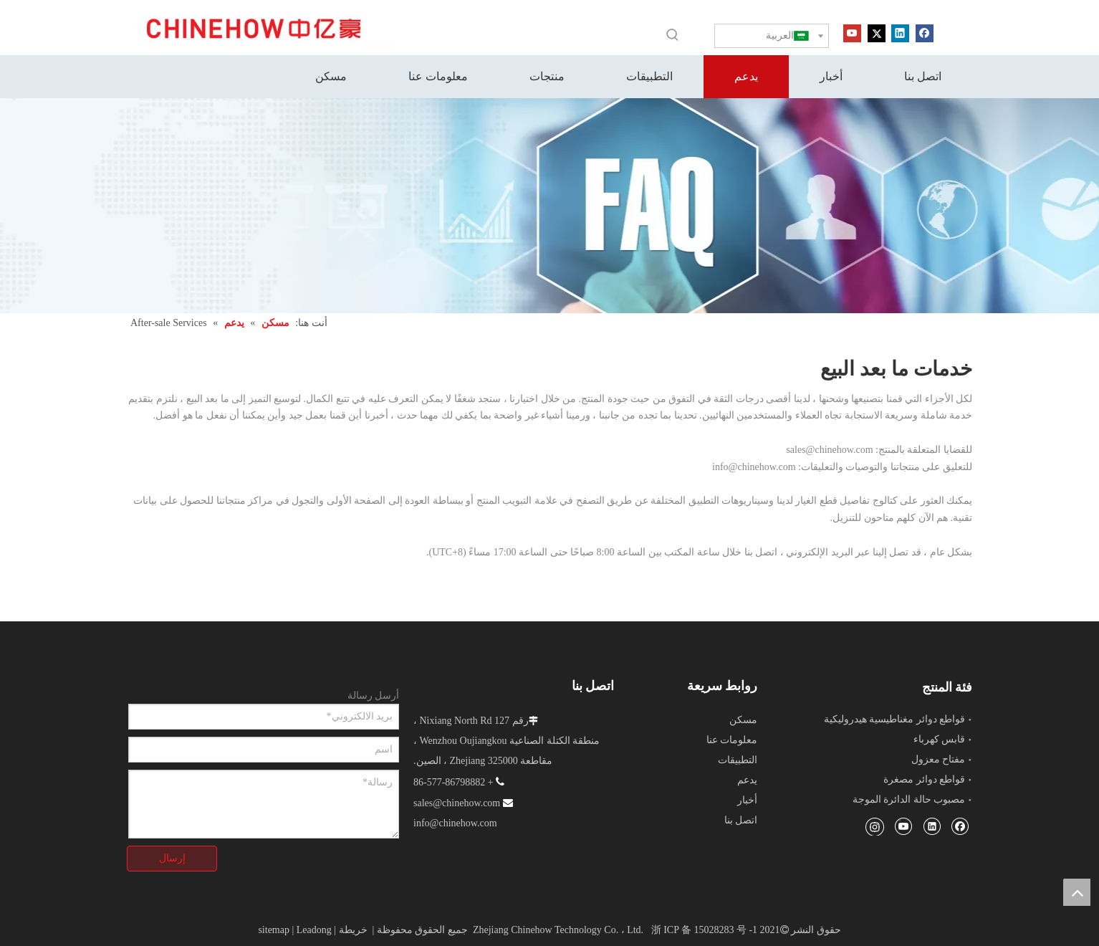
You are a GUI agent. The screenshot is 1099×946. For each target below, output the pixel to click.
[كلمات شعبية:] (673, 34)
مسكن (743, 720)
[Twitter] (877, 32)
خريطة (353, 929)
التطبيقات (737, 760)
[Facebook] (925, 32)
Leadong (314, 929)
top (1076, 892)
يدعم (747, 780)
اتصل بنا (741, 820)
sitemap (273, 929)
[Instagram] (874, 826)
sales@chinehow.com (829, 449)
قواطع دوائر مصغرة (924, 779)
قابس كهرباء (939, 739)
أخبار (747, 800)
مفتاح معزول (938, 759)
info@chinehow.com (754, 467)
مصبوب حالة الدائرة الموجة (909, 799)
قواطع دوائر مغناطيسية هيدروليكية (895, 719)
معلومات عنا (732, 740)
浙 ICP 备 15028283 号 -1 (704, 929)
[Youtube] (852, 32)
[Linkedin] (900, 32)
